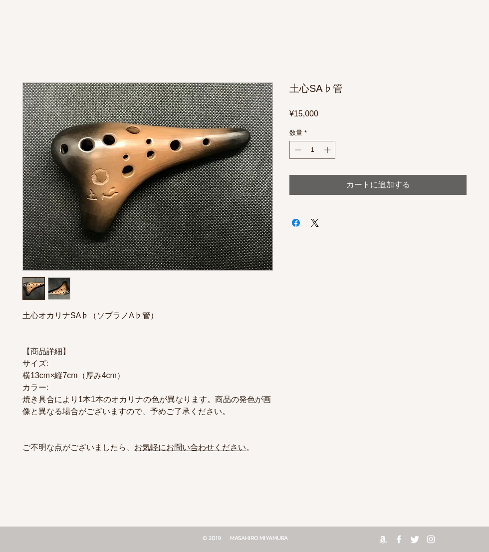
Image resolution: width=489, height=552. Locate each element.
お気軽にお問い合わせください (190, 447)
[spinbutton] (312, 149)
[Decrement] (297, 149)
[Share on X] (315, 223)
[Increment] (328, 149)
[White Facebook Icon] (399, 539)
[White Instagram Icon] (431, 539)
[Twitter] (415, 539)
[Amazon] (383, 539)
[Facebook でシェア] (296, 223)
